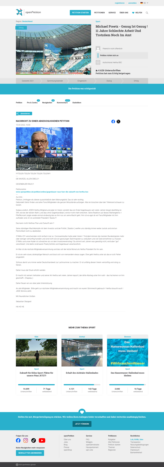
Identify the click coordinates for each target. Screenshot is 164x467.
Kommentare (62, 101)
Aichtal (82, 337)
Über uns (67, 439)
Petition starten (80, 13)
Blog (65, 445)
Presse (66, 447)
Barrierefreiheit (136, 452)
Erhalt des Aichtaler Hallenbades (82, 372)
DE (143, 3)
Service (112, 13)
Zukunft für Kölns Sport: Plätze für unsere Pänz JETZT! (36, 374)
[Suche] (147, 12)
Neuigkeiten (47, 101)
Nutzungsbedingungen (139, 445)
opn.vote (89, 450)
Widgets (89, 442)
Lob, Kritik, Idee (136, 439)
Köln (36, 337)
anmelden (132, 3)
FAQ (87, 439)
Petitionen (99, 13)
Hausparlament (92, 447)
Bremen (127, 337)
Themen (111, 447)
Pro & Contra (32, 101)
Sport (98, 21)
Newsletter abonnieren (30, 453)
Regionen (112, 450)
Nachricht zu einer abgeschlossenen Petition (42, 121)
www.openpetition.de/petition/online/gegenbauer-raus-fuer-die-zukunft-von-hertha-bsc (52, 192)
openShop (68, 450)
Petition (19, 103)
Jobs (66, 442)
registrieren (119, 3)
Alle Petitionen (114, 442)
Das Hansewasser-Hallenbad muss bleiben (127, 374)
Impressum (134, 450)
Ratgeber (111, 439)
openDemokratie (92, 445)
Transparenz (135, 442)
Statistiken (76, 103)
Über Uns (124, 13)
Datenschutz (135, 447)
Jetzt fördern (82, 424)
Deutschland (27, 21)
